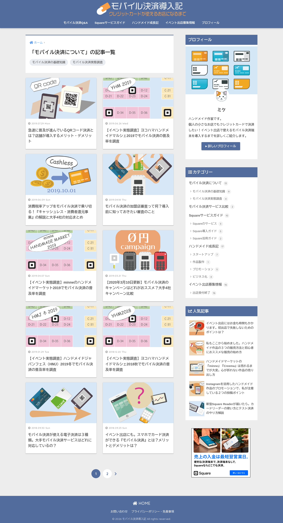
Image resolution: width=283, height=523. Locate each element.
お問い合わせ (119, 511)
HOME (141, 503)
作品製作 (201, 262)
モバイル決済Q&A (75, 22)
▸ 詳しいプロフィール (220, 146)
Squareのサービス (208, 224)
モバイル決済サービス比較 (212, 206)
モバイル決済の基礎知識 (48, 62)
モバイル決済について (208, 183)
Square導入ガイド (208, 231)
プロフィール (211, 22)
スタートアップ (206, 254)
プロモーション (206, 269)
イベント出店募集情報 (180, 22)
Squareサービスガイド (110, 22)
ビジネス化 (203, 277)
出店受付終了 (204, 293)
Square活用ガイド (208, 238)
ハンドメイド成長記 (145, 22)
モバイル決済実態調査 (88, 62)
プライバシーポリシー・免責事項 (152, 511)
